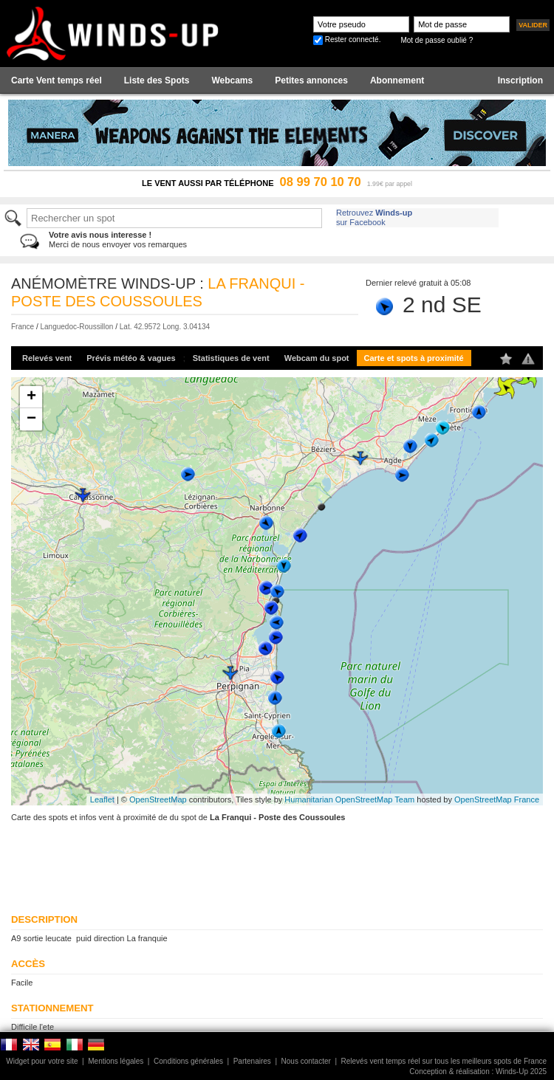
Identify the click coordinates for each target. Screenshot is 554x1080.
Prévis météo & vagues (130, 358)
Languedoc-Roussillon (76, 327)
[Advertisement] (190, 859)
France (22, 327)
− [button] (31, 419)
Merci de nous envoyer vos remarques (118, 239)
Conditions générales (188, 1061)
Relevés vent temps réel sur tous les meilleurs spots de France (444, 1061)
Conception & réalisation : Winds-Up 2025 (478, 1071)
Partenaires (252, 1061)
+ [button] (31, 397)
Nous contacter (306, 1061)
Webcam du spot (316, 358)
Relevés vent (47, 358)
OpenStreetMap (158, 799)
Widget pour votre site (42, 1061)
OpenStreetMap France (496, 799)
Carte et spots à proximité (414, 358)
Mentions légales (115, 1061)
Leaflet (102, 799)
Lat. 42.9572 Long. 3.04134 (165, 327)
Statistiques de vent (231, 358)
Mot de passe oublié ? (436, 40)
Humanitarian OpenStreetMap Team (349, 799)
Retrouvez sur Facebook (374, 217)
